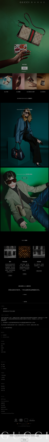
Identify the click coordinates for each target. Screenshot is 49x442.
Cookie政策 (36, 435)
